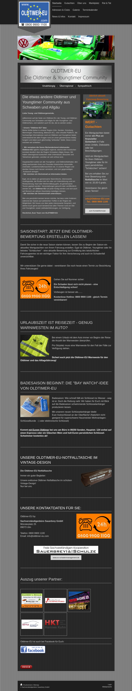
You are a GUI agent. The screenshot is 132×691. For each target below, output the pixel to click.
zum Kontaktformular (97, 211)
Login (110, 684)
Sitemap (36, 685)
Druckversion (26, 685)
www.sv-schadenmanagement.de (66, 558)
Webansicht (107, 687)
